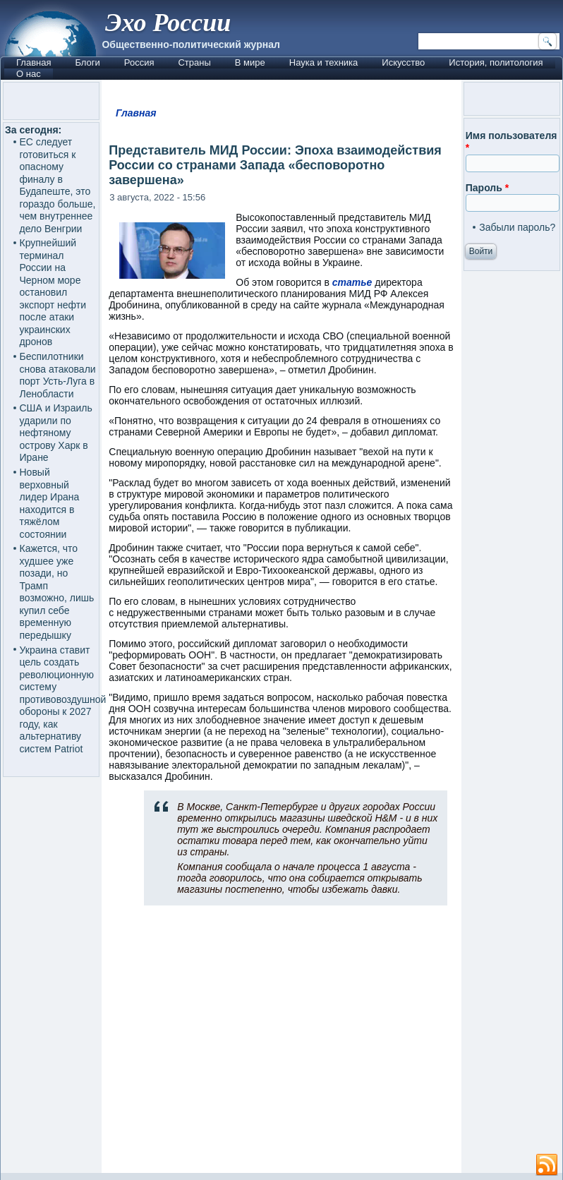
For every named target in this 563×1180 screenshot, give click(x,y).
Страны (194, 62)
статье (352, 282)
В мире (250, 62)
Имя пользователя (511, 142)
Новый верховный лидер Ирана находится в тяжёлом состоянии (50, 503)
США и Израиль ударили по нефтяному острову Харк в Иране (56, 432)
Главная (33, 62)
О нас (28, 73)
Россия (139, 62)
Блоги (87, 62)
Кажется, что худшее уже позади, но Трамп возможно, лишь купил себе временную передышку (57, 592)
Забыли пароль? (517, 227)
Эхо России (168, 22)
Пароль (487, 187)
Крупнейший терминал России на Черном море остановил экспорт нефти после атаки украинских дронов (53, 292)
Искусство (403, 62)
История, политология (496, 62)
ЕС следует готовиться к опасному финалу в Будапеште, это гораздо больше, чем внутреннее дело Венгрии (58, 185)
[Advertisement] (281, 1045)
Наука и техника (323, 62)
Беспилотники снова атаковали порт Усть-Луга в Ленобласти (58, 375)
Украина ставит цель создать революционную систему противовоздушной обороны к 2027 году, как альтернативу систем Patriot (63, 699)
